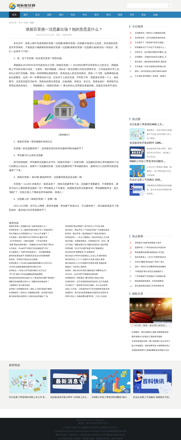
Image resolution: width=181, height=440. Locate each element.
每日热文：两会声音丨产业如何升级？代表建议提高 (87, 230)
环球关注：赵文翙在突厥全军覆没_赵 (151, 52)
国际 (49, 15)
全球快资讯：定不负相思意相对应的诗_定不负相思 (86, 281)
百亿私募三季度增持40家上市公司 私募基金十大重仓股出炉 (38, 397)
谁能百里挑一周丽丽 (34, 216)
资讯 (108, 15)
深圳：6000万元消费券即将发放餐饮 (150, 267)
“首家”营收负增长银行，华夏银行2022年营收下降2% (31, 245)
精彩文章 (137, 293)
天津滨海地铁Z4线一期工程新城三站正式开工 (150, 341)
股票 (120, 15)
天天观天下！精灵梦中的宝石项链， (150, 42)
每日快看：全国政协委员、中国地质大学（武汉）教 (87, 241)
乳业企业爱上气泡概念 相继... (146, 179)
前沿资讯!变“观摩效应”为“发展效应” (80, 252)
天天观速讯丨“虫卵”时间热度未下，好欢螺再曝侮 (29, 252)
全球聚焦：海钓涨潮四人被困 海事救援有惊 (150, 332)
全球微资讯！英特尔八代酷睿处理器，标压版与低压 (31, 292)
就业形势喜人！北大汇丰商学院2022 (150, 257)
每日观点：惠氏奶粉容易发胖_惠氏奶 (151, 62)
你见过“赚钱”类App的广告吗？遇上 (149, 262)
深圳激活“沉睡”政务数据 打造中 (148, 243)
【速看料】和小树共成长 (19, 285)
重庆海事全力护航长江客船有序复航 (146, 336)
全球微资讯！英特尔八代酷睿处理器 (150, 33)
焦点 (37, 15)
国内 (61, 15)
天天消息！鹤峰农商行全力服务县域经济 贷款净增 (86, 245)
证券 (132, 15)
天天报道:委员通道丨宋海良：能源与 (150, 76)
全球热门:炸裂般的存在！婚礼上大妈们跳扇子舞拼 (30, 289)
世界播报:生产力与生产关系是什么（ (150, 47)
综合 (73, 15)
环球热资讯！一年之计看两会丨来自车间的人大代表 (87, 237)
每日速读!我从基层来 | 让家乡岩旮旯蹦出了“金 (28, 296)
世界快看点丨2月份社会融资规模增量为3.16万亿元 (30, 263)
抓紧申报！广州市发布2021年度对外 (150, 247)
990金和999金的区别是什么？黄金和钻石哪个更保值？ (32, 278)
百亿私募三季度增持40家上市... (147, 124)
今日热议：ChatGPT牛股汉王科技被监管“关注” (29, 248)
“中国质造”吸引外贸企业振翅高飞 (149, 271)
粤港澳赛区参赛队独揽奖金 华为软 (149, 252)
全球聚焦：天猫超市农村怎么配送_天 (151, 57)
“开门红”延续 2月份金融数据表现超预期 (26, 274)
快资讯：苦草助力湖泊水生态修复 (23, 259)
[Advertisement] (147, 95)
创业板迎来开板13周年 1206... (146, 142)
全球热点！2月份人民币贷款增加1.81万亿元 (27, 270)
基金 (144, 15)
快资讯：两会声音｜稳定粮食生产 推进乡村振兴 (85, 233)
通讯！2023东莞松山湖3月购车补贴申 (151, 71)
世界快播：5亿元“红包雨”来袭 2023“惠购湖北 (84, 248)
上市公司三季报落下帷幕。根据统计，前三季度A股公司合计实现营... (159, 171)
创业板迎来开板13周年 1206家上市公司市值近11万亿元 (77, 397)
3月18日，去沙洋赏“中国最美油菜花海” (81, 274)
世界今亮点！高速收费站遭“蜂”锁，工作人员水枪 (86, 296)
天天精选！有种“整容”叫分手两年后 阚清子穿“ (28, 237)
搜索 (169, 5)
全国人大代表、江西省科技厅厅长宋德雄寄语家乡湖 (87, 289)
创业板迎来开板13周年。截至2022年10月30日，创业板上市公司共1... (159, 152)
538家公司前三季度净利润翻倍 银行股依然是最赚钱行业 (119, 397)
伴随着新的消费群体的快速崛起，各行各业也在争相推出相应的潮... (159, 189)
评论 (85, 15)
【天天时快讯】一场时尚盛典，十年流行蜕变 (28, 241)
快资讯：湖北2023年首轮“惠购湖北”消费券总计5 (85, 270)
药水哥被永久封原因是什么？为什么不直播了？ (29, 233)
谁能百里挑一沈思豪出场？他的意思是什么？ (28, 226)
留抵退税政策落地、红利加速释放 (149, 281)
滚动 (96, 15)
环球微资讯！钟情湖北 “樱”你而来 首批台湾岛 (84, 278)
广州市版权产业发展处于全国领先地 (150, 276)
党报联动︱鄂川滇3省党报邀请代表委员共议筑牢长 (86, 292)
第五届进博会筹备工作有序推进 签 (149, 286)
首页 (14, 15)
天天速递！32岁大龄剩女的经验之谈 (150, 66)
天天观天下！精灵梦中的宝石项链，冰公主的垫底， (87, 285)
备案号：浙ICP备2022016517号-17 (93, 423)
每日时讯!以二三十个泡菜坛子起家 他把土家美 (85, 259)
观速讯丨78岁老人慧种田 (76, 267)
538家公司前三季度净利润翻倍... (147, 161)
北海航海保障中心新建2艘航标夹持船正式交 (150, 350)
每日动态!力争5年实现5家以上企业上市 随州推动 (86, 256)
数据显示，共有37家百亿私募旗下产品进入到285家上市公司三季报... (159, 134)
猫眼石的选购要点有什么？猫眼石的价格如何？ (29, 281)
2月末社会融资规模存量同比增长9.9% (25, 267)
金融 (155, 15)
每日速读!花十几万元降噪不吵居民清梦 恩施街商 (86, 263)
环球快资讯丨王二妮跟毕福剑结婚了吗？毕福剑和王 (31, 230)
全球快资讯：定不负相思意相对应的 (150, 38)
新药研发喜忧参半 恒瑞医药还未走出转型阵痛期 (29, 256)
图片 (26, 15)
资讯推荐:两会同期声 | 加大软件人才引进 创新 (84, 226)
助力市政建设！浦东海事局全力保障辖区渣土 (150, 345)
